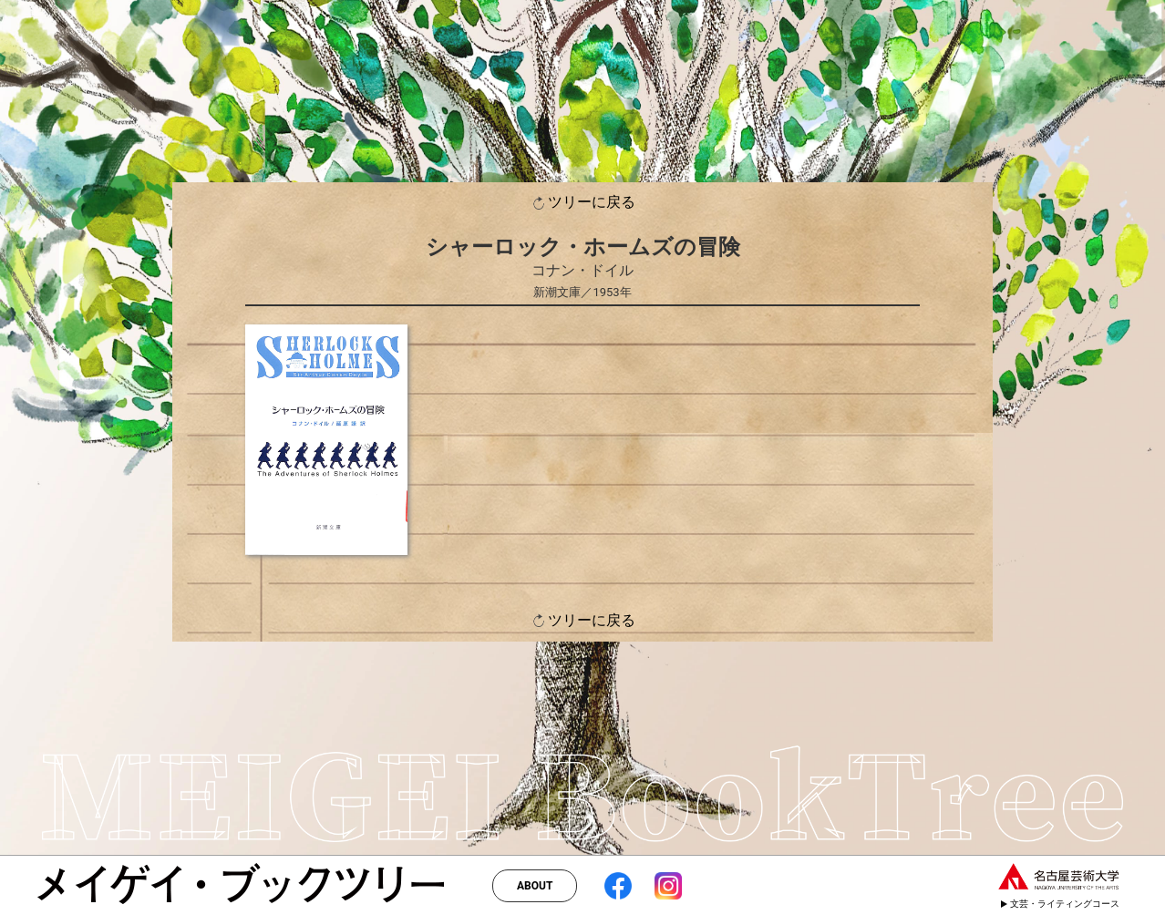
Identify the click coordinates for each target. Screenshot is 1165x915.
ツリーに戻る (582, 202)
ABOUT (534, 885)
